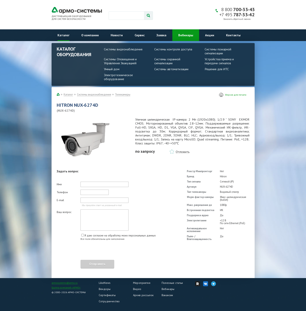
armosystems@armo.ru (65, 282)
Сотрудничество (109, 301)
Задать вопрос (67, 171)
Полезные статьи (172, 283)
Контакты (233, 35)
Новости (117, 35)
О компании (90, 35)
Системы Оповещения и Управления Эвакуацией (120, 61)
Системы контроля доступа (173, 49)
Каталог (63, 35)
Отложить (183, 152)
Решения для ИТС (217, 69)
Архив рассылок (143, 295)
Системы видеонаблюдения (123, 49)
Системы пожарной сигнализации (218, 51)
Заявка (161, 35)
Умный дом (111, 69)
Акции (209, 35)
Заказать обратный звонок (237, 19)
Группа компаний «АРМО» (66, 287)
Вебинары (185, 35)
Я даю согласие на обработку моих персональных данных (120, 235)
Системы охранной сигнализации (167, 61)
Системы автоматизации (171, 69)
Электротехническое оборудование (118, 77)
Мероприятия (142, 283)
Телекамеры (122, 94)
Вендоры (105, 289)
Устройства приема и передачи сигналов (219, 61)
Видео (137, 289)
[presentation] (87, 250)
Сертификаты (107, 295)
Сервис (140, 35)
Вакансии (167, 295)
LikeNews (105, 283)
